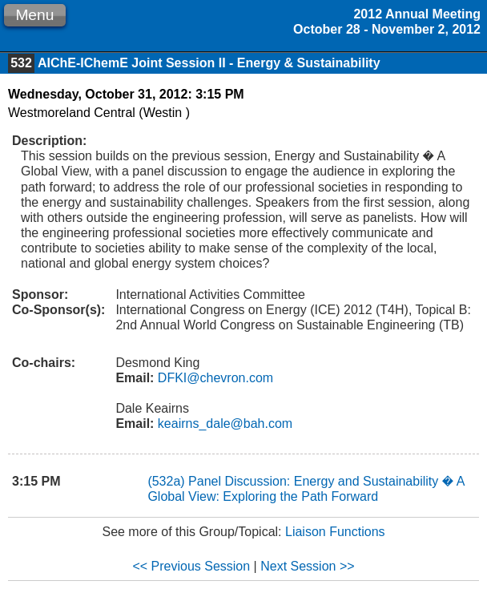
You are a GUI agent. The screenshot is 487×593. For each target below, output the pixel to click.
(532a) (167, 481)
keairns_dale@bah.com (223, 423)
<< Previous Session (191, 566)
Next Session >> (307, 566)
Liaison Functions (335, 532)
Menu (34, 14)
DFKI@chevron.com (213, 378)
